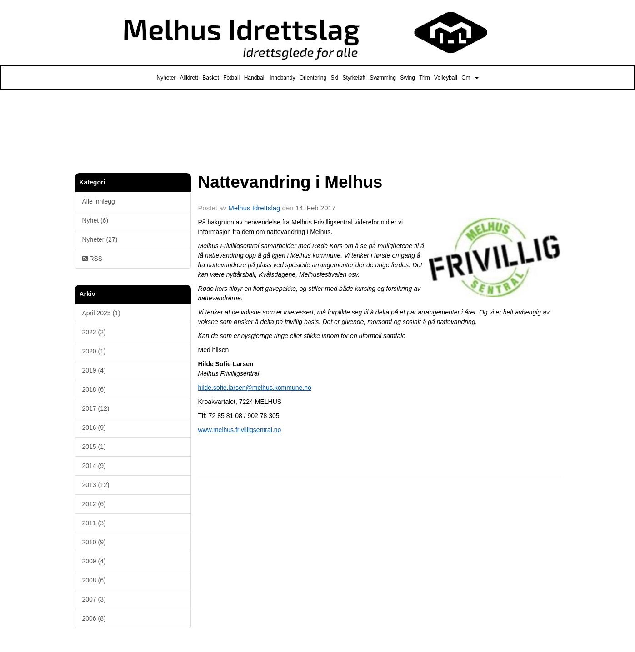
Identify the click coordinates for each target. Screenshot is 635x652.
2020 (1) (94, 351)
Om (469, 78)
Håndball (254, 78)
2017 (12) (96, 408)
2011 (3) (94, 523)
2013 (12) (96, 484)
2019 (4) (94, 370)
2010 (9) (94, 542)
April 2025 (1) (101, 313)
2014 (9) (94, 465)
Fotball (231, 78)
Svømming (383, 78)
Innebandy (282, 78)
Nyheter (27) (100, 239)
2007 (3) (94, 599)
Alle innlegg (98, 201)
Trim (424, 78)
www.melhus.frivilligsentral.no (239, 429)
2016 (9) (94, 427)
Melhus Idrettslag (254, 208)
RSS (92, 258)
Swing (407, 78)
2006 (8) (94, 618)
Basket (210, 78)
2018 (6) (94, 389)
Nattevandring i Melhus (290, 182)
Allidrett (189, 78)
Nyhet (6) (95, 220)
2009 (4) (94, 561)
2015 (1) (94, 446)
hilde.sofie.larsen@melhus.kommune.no (254, 387)
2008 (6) (94, 580)
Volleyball (445, 78)
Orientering (313, 78)
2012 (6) (94, 504)
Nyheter (165, 78)
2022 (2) (94, 332)
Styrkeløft (353, 78)
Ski (334, 78)
